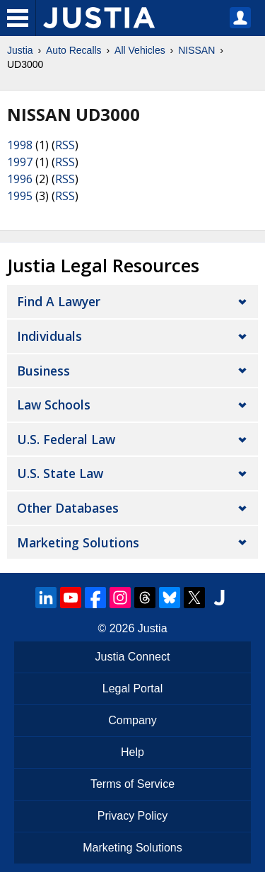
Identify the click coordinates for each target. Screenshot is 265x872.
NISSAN (196, 50)
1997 (20, 162)
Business (43, 370)
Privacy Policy (133, 816)
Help (132, 752)
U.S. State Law (60, 473)
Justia (20, 50)
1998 (20, 145)
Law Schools (53, 404)
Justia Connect (132, 657)
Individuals (49, 335)
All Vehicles (139, 50)
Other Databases (68, 507)
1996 (20, 179)
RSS (65, 145)
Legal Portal (132, 688)
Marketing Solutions (78, 542)
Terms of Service (132, 784)
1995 (20, 196)
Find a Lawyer (58, 301)
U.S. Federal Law (66, 439)
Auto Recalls (74, 50)
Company (132, 720)
